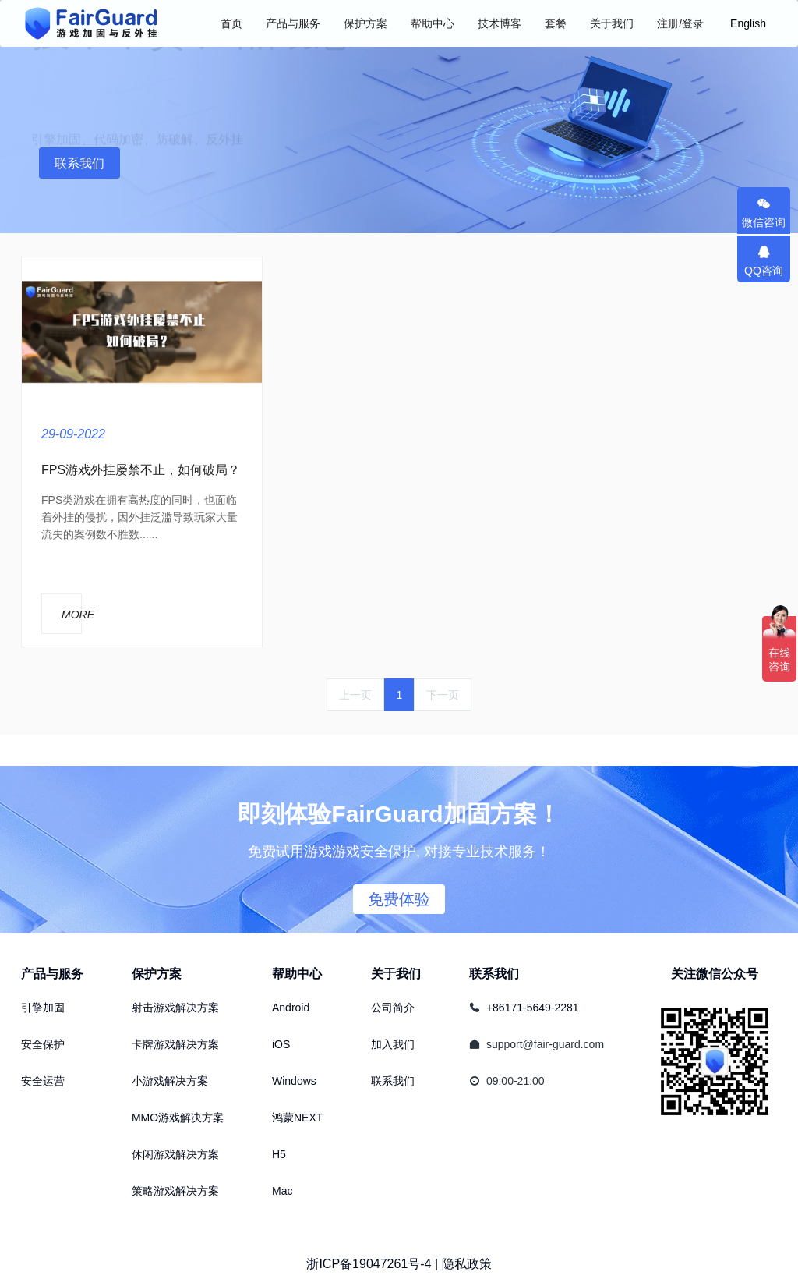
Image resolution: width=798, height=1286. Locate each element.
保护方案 (157, 973)
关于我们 (396, 973)
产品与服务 (52, 973)
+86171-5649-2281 (532, 1007)
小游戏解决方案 (170, 1081)
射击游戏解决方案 (175, 1007)
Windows (294, 1081)
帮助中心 (297, 973)
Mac (282, 1191)
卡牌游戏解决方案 (175, 1044)
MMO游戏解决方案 (178, 1117)
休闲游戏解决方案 (175, 1154)
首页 (231, 23)
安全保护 (43, 1044)
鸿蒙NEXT (297, 1117)
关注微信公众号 (714, 973)
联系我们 (79, 163)
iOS (281, 1044)
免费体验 (399, 899)
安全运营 (43, 1081)
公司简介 (393, 1007)
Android (290, 1007)
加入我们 (393, 1044)
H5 (279, 1154)
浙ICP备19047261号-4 (368, 1263)
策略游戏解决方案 (175, 1191)
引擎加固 (43, 1007)
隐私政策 (467, 1263)
